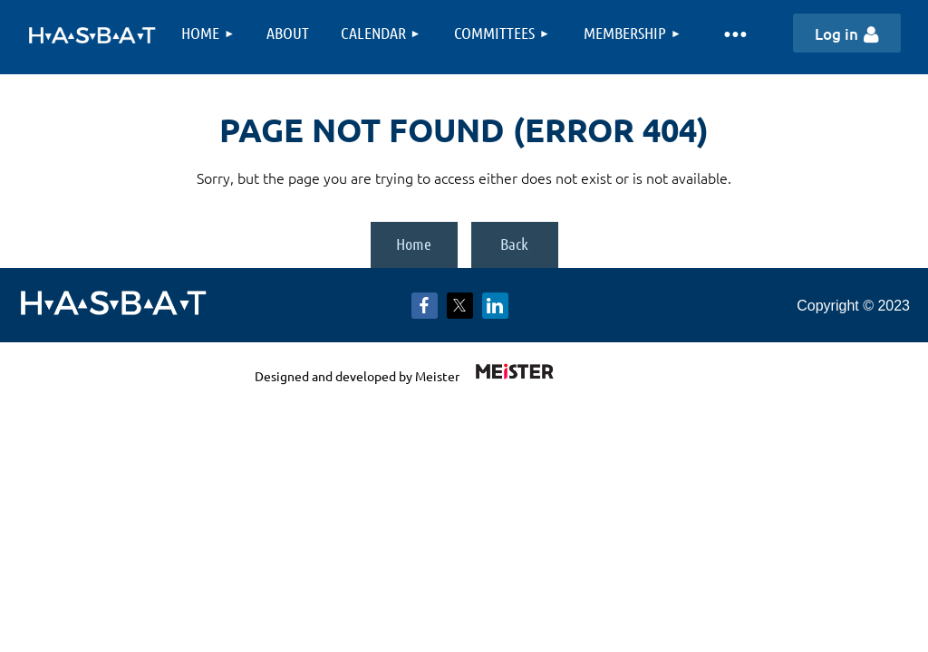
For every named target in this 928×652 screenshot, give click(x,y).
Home (413, 244)
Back (514, 244)
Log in (836, 34)
